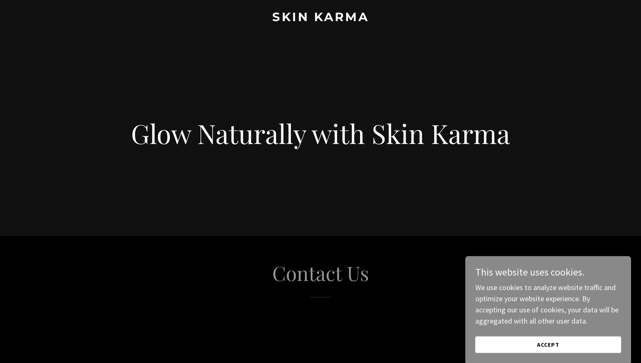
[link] (320, 18)
